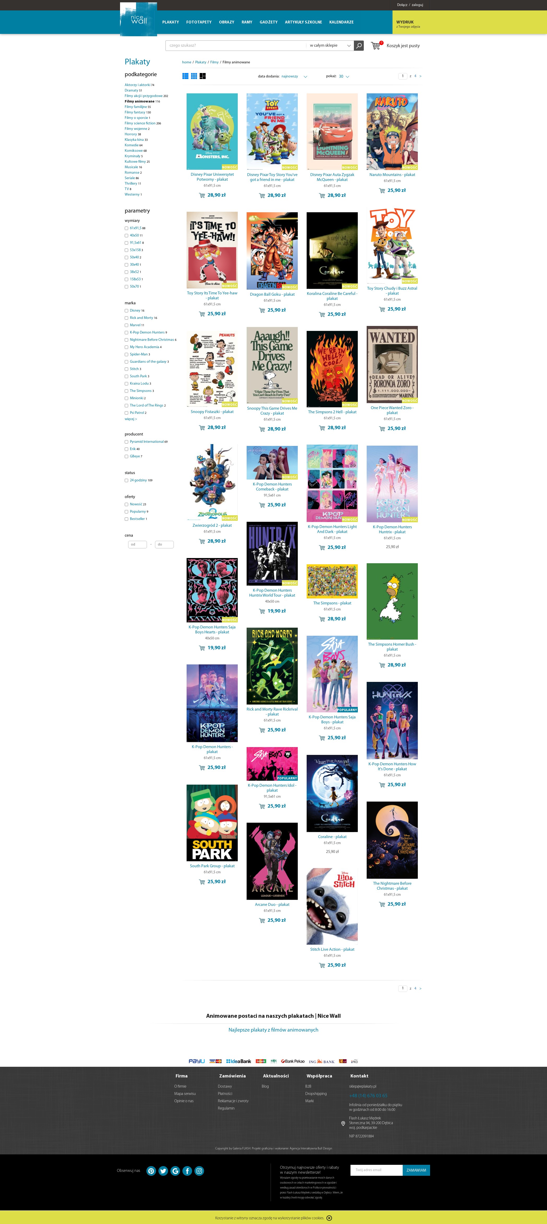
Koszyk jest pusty (395, 46)
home (186, 62)
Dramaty (133, 91)
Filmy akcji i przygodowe (146, 96)
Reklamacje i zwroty (233, 1100)
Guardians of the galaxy (149, 362)
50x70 (135, 287)
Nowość (138, 504)
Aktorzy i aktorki (139, 85)
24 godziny (141, 480)
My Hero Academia (146, 347)
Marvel (137, 325)
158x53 (136, 279)
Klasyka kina (136, 140)
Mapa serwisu (185, 1093)
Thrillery (133, 184)
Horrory (133, 134)
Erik (135, 449)
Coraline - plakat (332, 837)
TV (128, 189)
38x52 (135, 272)
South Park (139, 376)
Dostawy (225, 1086)
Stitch (135, 369)
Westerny (133, 195)
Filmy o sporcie (137, 118)
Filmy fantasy (138, 112)
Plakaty (137, 62)
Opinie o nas (184, 1100)
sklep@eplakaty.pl (362, 1086)
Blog (265, 1086)
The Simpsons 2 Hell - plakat (332, 412)
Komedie (133, 145)
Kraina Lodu (140, 384)
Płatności (225, 1093)
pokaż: (331, 76)
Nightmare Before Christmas (153, 340)
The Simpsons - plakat (332, 603)
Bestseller (138, 519)
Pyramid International (149, 442)
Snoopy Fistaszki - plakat (212, 412)
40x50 (136, 236)
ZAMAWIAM (416, 1170)
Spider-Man (140, 354)
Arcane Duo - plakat (272, 905)
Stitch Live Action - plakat (332, 950)
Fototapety (199, 23)
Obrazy (226, 23)
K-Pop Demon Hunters (148, 333)
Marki (309, 1100)
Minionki (138, 398)
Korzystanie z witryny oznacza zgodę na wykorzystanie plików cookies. (269, 1217)
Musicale (133, 167)
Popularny (139, 512)
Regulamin (226, 1108)
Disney (137, 311)
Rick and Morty (143, 318)
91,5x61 (137, 243)
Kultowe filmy (137, 162)
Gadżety (269, 23)
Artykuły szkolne (303, 23)
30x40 (135, 265)
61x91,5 (137, 228)
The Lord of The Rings (148, 406)
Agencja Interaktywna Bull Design (311, 1147)
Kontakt (359, 1075)
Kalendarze (341, 23)
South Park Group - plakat (212, 866)
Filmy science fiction (143, 123)
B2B (308, 1086)
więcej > (131, 419)
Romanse (133, 173)
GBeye (136, 456)
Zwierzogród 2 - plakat (212, 526)
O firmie (180, 1086)
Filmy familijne (138, 107)
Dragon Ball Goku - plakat (272, 295)
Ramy (247, 23)
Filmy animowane (142, 102)
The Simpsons (142, 391)
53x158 (136, 250)
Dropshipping (316, 1093)
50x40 (135, 257)
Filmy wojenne (137, 129)
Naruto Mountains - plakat (392, 175)
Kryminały (134, 156)
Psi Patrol (138, 413)
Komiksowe (136, 151)
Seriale (132, 178)
